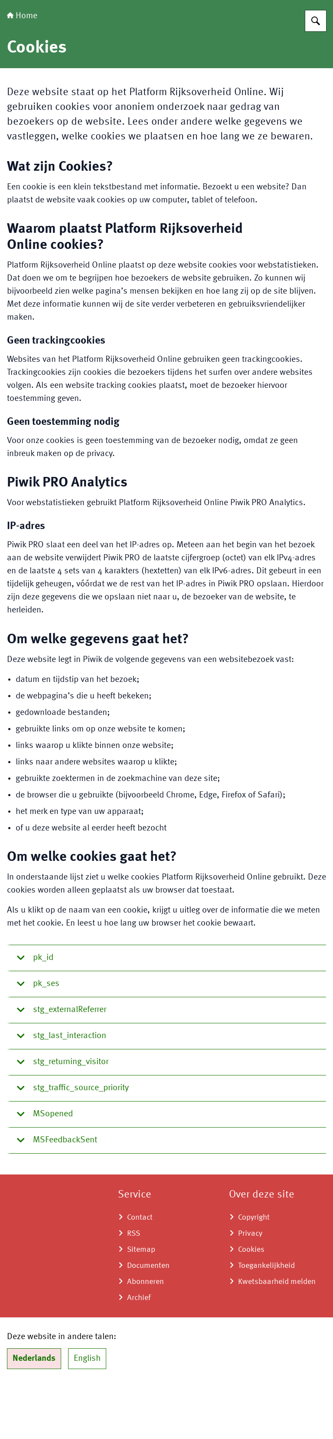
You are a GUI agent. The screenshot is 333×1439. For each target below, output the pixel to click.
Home (22, 70)
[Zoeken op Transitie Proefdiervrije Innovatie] (315, 75)
